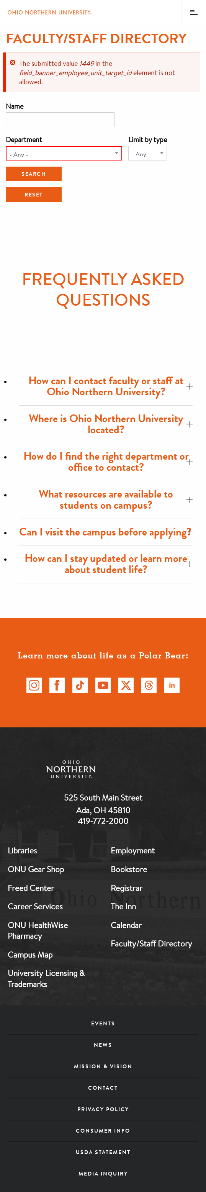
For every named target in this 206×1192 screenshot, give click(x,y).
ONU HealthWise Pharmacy (38, 930)
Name (14, 106)
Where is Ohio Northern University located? (111, 424)
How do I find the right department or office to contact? (108, 461)
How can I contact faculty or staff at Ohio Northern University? (110, 386)
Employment (133, 850)
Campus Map (30, 954)
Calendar (126, 925)
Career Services (35, 906)
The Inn (123, 906)
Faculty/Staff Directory (151, 943)
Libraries (22, 850)
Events (103, 1023)
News (103, 1045)
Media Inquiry (103, 1173)
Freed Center (31, 888)
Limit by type (147, 139)
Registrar (126, 888)
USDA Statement (103, 1152)
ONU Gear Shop (36, 869)
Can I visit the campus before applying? (106, 532)
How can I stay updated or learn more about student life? (109, 563)
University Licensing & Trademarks (46, 978)
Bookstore (129, 869)
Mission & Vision (103, 1066)
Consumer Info (103, 1131)
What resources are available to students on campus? (116, 499)
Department (24, 139)
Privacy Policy (103, 1109)
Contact (103, 1088)
